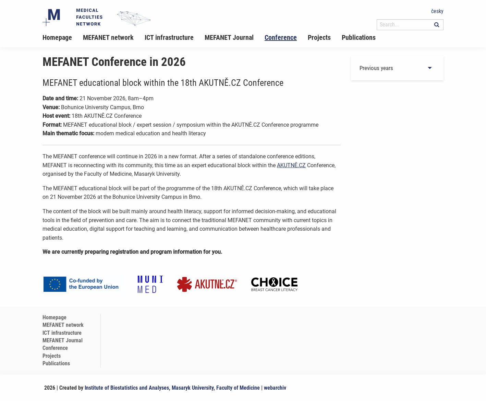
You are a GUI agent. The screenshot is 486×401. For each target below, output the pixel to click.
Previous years (376, 68)
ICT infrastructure (169, 37)
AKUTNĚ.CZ (291, 165)
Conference (281, 37)
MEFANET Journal (229, 37)
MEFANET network (108, 37)
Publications (359, 37)
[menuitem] (62, 37)
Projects (319, 37)
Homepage (57, 37)
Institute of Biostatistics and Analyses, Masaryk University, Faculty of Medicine (172, 388)
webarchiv (275, 388)
